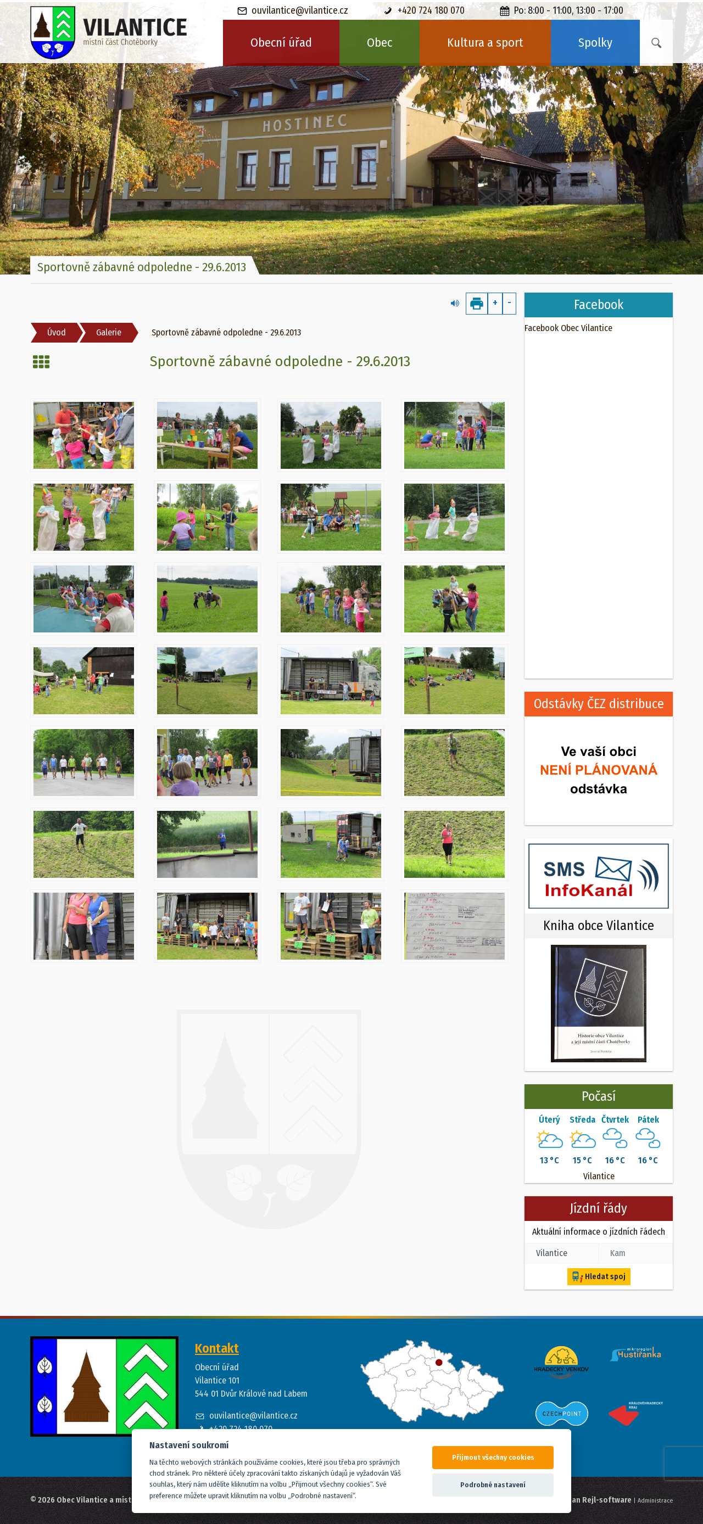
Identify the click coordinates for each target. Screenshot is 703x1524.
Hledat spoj (599, 1276)
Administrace (655, 1500)
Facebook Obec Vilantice (568, 328)
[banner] (109, 33)
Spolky (595, 42)
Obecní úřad (281, 42)
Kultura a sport (485, 42)
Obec (379, 42)
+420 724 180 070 (424, 10)
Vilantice (599, 1176)
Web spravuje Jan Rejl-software (576, 1500)
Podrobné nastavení (493, 1485)
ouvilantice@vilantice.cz (292, 10)
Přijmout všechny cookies (493, 1457)
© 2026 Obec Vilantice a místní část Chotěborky (113, 1500)
